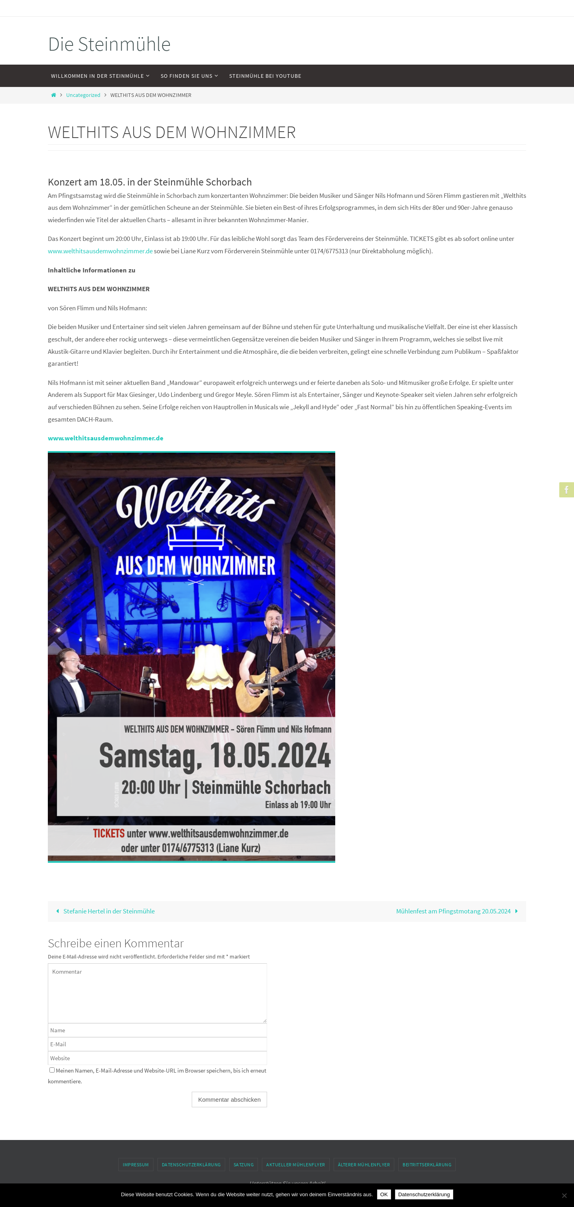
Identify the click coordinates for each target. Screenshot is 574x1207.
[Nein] (564, 1195)
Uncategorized (83, 95)
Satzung (244, 1165)
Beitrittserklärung (427, 1165)
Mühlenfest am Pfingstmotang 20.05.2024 (458, 911)
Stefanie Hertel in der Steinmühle (104, 911)
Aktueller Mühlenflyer (295, 1165)
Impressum (136, 1165)
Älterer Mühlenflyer (364, 1165)
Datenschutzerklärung (191, 1165)
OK (384, 1194)
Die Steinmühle (109, 43)
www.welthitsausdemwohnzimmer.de (100, 251)
